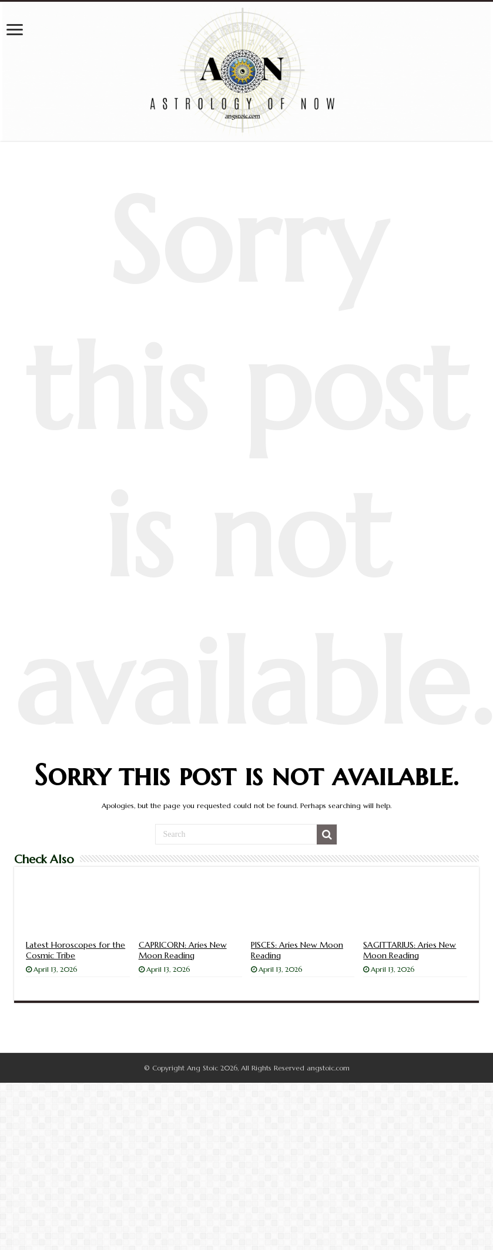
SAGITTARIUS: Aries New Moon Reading (409, 950)
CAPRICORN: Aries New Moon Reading (183, 950)
